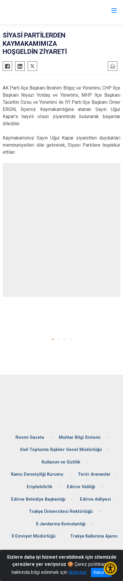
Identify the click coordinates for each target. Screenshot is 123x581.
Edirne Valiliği (81, 486)
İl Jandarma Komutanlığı (61, 524)
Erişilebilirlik (39, 486)
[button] (52, 339)
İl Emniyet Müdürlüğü (34, 536)
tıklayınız (77, 572)
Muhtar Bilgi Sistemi (79, 437)
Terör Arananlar (94, 474)
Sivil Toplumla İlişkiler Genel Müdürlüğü (61, 449)
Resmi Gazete (29, 437)
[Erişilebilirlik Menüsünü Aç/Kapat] (110, 568)
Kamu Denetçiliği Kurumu (37, 474)
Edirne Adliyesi (95, 499)
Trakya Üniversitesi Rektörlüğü (61, 511)
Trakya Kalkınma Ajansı (94, 536)
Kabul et (101, 572)
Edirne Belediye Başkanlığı (38, 499)
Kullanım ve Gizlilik (61, 462)
